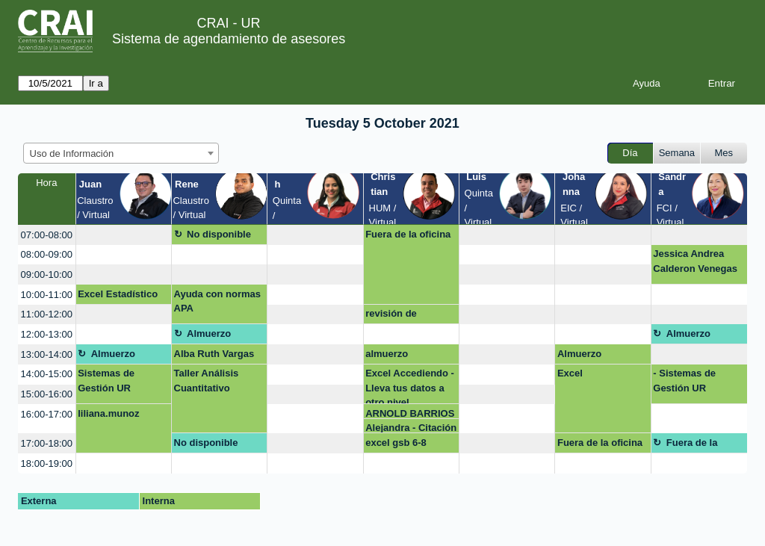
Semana (677, 152)
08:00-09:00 (46, 254)
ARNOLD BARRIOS (409, 413)
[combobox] (121, 153)
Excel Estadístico (118, 294)
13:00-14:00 (46, 354)
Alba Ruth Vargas (214, 353)
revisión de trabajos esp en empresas (400, 316)
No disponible (219, 234)
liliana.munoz (108, 413)
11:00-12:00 (46, 314)
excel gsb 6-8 (396, 442)
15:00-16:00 (46, 394)
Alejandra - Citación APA (410, 427)
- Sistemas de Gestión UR (684, 380)
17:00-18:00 (46, 443)
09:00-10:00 (46, 274)
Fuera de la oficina (407, 234)
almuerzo (386, 353)
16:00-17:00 (46, 414)
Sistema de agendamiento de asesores (228, 38)
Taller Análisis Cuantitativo (206, 380)
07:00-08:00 (46, 235)
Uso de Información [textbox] (72, 153)
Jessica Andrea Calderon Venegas (695, 261)
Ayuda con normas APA (217, 301)
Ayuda (646, 83)
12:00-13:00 (46, 334)
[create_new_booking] (123, 235)
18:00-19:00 (46, 463)
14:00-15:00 (46, 373)
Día (629, 152)
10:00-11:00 (46, 294)
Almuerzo (209, 333)
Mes (724, 152)
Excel (570, 373)
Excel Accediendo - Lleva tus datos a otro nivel (409, 385)
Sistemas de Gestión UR (106, 380)
